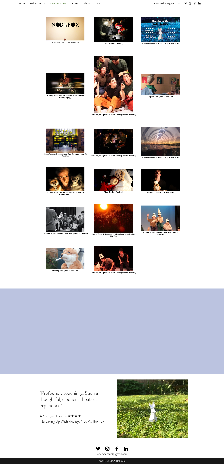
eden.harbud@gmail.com (167, 3)
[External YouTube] (112, 329)
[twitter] (185, 3)
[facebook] (194, 3)
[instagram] (190, 3)
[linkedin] (199, 3)
